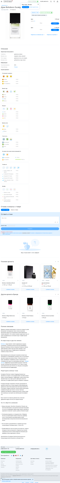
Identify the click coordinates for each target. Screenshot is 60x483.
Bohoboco (3, 344)
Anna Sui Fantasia (45, 283)
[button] (56, 262)
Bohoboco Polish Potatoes (27, 315)
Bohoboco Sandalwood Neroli (8, 283)
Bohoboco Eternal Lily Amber (48, 315)
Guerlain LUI (24, 283)
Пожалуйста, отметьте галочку (6, 231)
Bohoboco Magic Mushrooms (8, 315)
